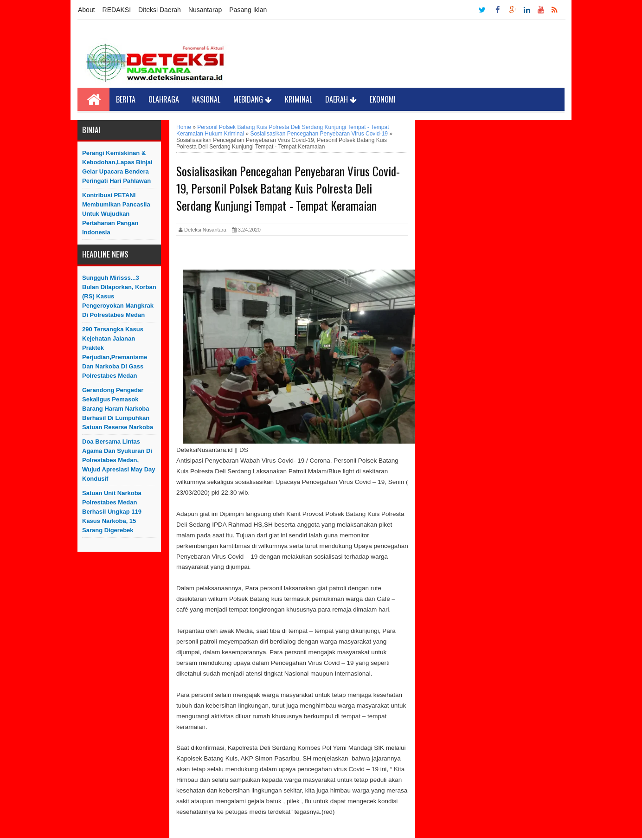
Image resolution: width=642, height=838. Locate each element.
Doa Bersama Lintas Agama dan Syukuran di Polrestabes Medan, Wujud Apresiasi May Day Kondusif (118, 460)
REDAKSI (117, 9)
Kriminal (298, 99)
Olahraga (163, 99)
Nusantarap (205, 9)
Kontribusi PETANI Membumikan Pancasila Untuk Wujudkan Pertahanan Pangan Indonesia (116, 214)
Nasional (206, 99)
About (86, 9)
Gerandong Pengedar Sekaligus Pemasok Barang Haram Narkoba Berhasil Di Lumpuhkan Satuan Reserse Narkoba (117, 409)
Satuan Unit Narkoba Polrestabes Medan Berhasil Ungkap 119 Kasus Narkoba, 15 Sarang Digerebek (111, 512)
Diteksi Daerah (159, 9)
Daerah (341, 99)
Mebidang (252, 99)
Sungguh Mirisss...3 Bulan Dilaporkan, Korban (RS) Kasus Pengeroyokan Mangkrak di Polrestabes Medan (119, 296)
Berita (125, 99)
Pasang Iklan (248, 9)
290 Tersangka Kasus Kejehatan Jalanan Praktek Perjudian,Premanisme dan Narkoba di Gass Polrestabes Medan (114, 352)
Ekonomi (383, 99)
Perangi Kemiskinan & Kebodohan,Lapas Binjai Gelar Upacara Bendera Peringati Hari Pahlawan (117, 166)
